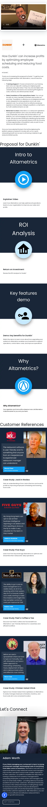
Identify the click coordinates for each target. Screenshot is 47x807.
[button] (4, 795)
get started (9, 802)
